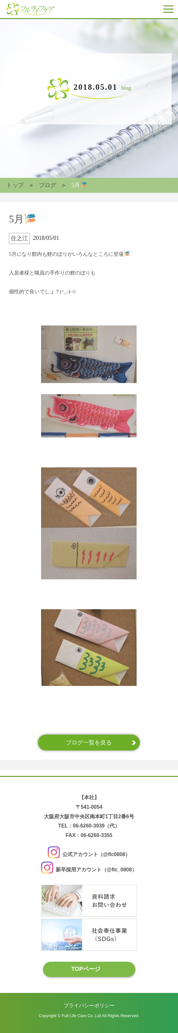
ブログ (47, 185)
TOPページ (85, 969)
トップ (15, 185)
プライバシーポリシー (89, 1005)
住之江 (19, 238)
